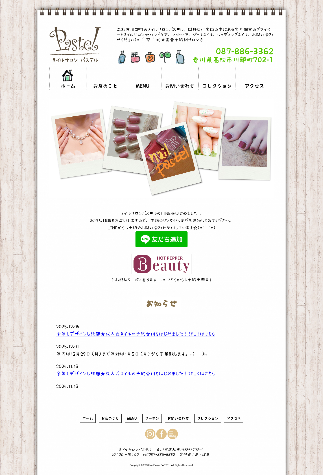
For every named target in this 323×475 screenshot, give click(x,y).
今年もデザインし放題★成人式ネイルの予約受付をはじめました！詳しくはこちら (135, 333)
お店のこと (105, 85)
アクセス (254, 85)
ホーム (68, 85)
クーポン (152, 418)
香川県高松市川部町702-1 (233, 59)
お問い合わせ (180, 85)
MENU (142, 85)
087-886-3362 (245, 51)
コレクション (217, 85)
